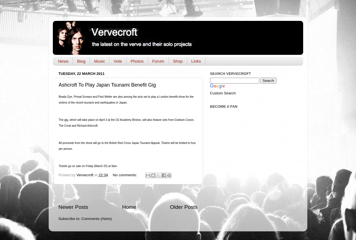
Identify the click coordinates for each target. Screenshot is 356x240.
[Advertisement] (128, 194)
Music (99, 61)
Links (196, 61)
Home (129, 207)
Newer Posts (73, 207)
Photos (137, 61)
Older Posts (183, 207)
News (63, 61)
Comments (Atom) (96, 219)
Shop (178, 61)
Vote (117, 61)
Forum (158, 61)
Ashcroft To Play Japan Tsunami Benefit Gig (107, 85)
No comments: (125, 175)
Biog (81, 61)
